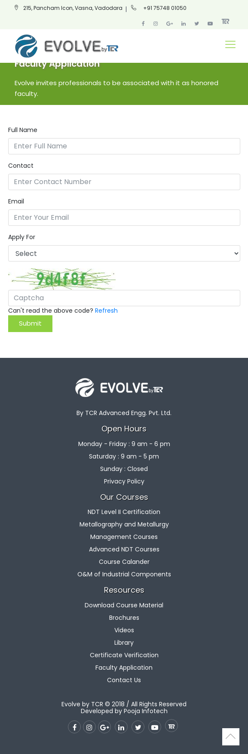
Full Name (22, 130)
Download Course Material (124, 605)
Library (124, 642)
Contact (21, 165)
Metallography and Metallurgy (124, 524)
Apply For (21, 237)
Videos (124, 630)
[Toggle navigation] (230, 45)
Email (16, 201)
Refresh (106, 310)
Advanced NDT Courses (124, 549)
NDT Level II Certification (124, 512)
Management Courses (124, 536)
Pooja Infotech (146, 711)
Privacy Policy (124, 481)
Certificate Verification (124, 655)
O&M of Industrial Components (124, 574)
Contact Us (124, 680)
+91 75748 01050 (165, 8)
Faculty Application (124, 667)
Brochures (124, 617)
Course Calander (124, 561)
